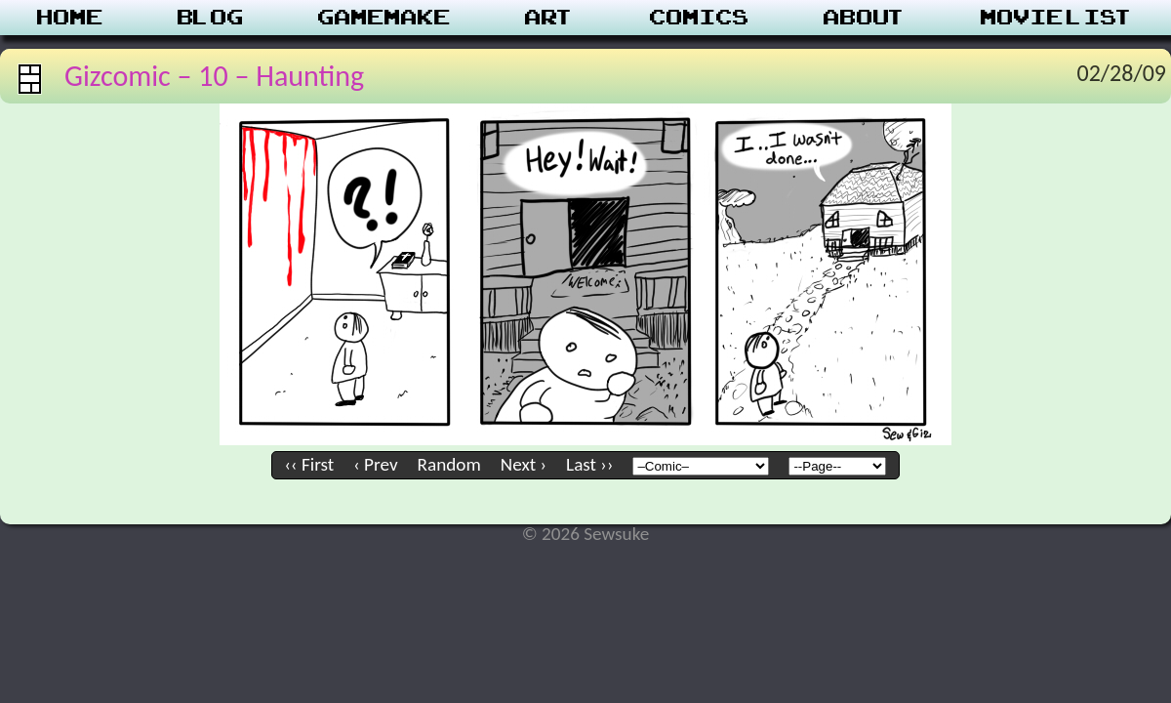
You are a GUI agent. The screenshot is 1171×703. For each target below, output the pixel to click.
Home (70, 17)
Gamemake (384, 17)
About (865, 17)
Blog (211, 17)
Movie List (1057, 17)
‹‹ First (310, 464)
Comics (699, 17)
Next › (523, 464)
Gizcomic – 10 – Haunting (214, 76)
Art (550, 17)
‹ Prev (375, 464)
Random (449, 464)
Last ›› (589, 464)
